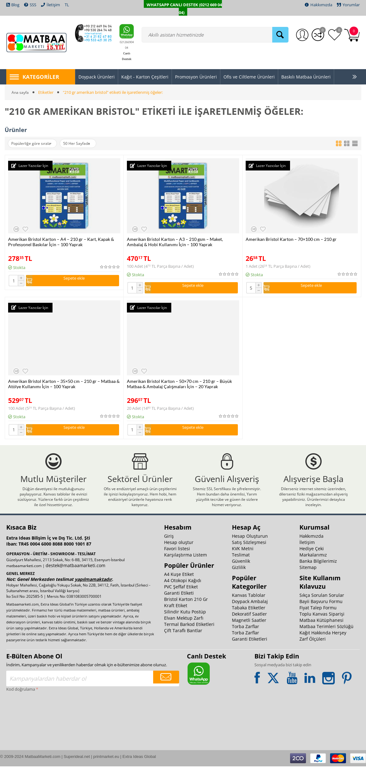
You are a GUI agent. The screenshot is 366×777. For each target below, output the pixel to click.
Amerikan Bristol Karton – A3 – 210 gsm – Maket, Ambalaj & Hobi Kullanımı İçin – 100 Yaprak (175, 241)
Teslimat (241, 565)
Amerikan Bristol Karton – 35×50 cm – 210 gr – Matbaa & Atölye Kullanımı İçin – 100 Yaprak (64, 385)
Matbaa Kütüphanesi (321, 631)
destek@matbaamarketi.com (75, 576)
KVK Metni (242, 559)
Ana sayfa (20, 92)
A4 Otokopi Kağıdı (182, 591)
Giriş (169, 547)
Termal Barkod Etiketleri (189, 635)
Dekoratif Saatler (249, 624)
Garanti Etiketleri (249, 650)
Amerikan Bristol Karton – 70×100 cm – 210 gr (291, 239)
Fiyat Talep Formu (318, 618)
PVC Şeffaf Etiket (181, 597)
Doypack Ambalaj (250, 612)
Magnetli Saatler (249, 631)
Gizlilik (239, 578)
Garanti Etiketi (179, 604)
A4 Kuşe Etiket (179, 585)
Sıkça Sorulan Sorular (321, 606)
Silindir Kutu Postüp (185, 622)
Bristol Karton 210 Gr (186, 610)
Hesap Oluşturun (250, 547)
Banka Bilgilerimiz (318, 572)
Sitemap (308, 578)
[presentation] (32, 726)
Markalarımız (313, 565)
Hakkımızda (311, 547)
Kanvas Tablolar (248, 606)
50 (85, 143)
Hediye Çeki (311, 559)
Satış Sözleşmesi (249, 553)
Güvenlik (241, 572)
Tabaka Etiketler (248, 618)
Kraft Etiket (175, 616)
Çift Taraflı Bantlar (183, 641)
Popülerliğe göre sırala (34, 143)
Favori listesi (177, 559)
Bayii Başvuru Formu (321, 612)
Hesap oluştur (178, 553)
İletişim (307, 553)
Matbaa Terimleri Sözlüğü (326, 637)
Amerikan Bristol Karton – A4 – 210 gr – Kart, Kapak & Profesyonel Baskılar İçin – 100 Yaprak (61, 241)
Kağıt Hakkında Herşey (322, 643)
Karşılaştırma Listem (185, 565)
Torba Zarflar (245, 637)
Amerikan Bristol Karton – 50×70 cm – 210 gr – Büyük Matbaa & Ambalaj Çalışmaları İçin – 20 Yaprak (179, 385)
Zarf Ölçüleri (312, 650)
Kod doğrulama (20, 700)
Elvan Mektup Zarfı (183, 629)
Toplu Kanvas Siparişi (321, 624)
